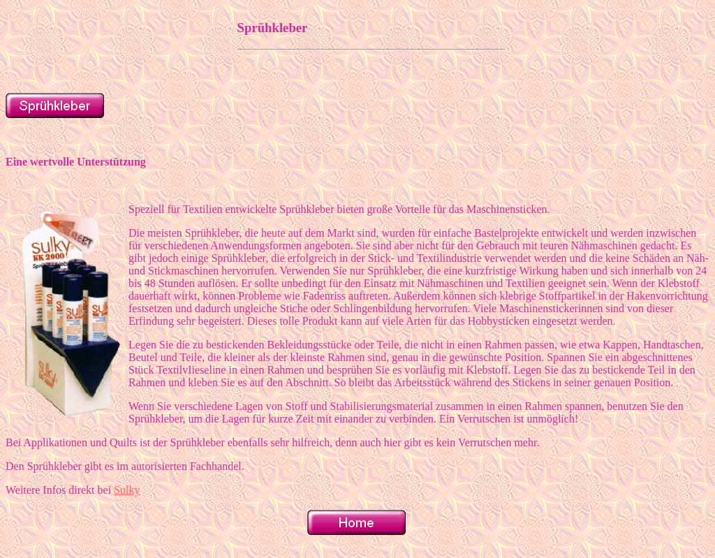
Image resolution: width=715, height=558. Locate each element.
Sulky (127, 490)
